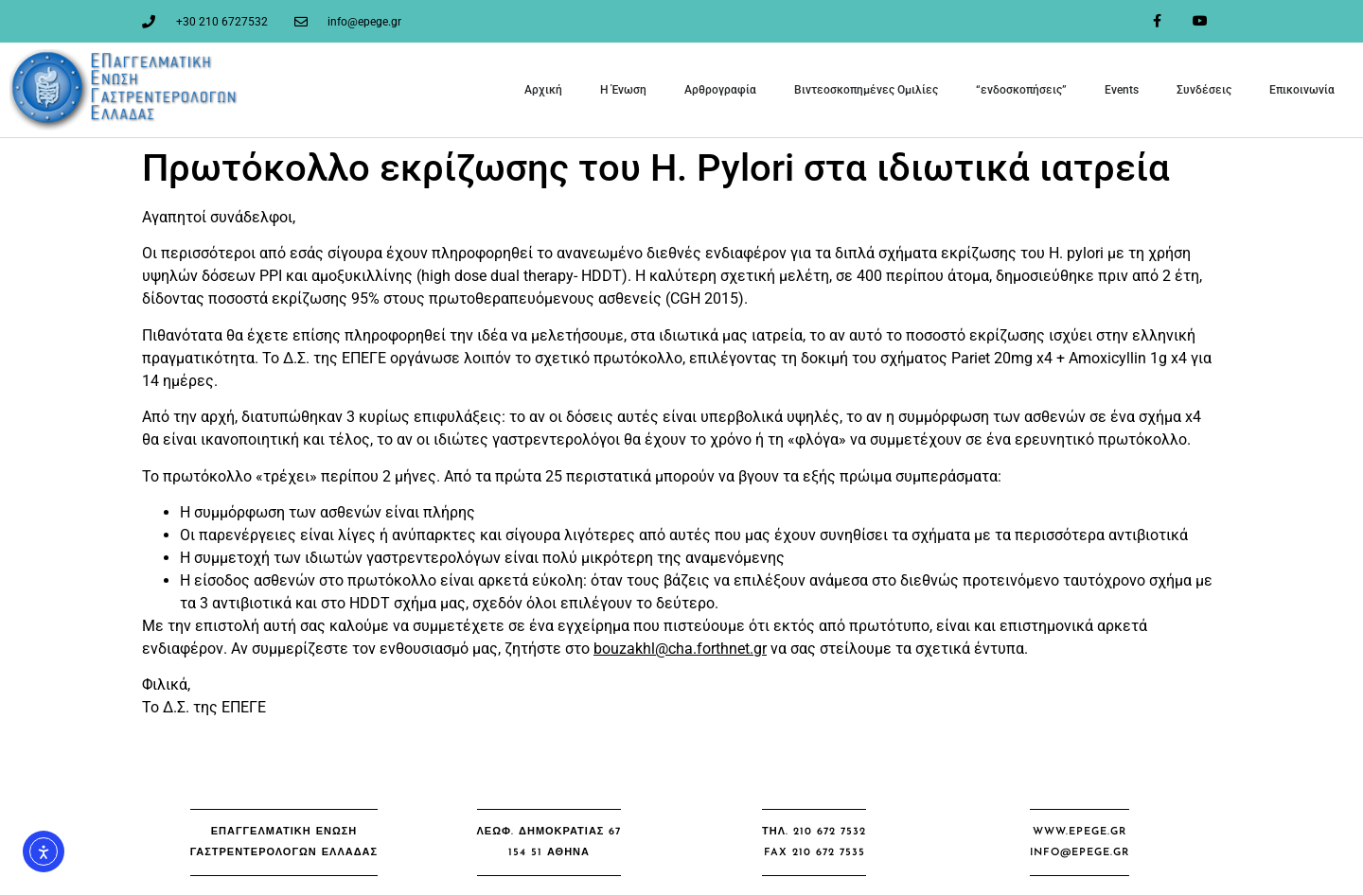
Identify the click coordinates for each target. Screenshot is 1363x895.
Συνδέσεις (1204, 90)
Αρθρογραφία (720, 90)
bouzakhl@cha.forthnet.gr (680, 649)
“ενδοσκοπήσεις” (1021, 90)
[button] (284, 842)
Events (1122, 90)
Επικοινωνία (1302, 90)
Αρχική (543, 90)
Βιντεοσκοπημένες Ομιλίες (866, 90)
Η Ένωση (623, 90)
